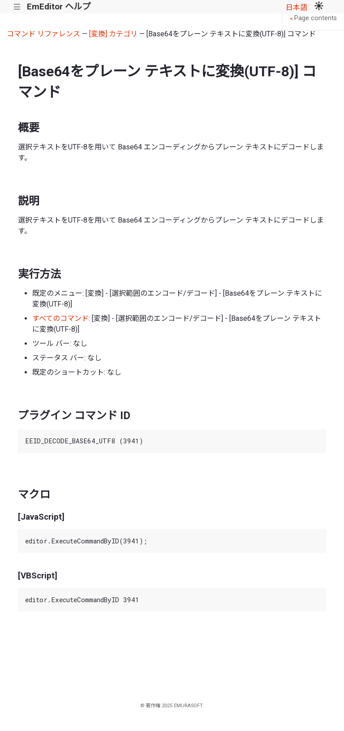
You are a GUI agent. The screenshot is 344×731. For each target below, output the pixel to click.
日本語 (296, 7)
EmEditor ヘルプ (58, 6)
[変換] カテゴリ (113, 34)
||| (17, 7)
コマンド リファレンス (43, 34)
